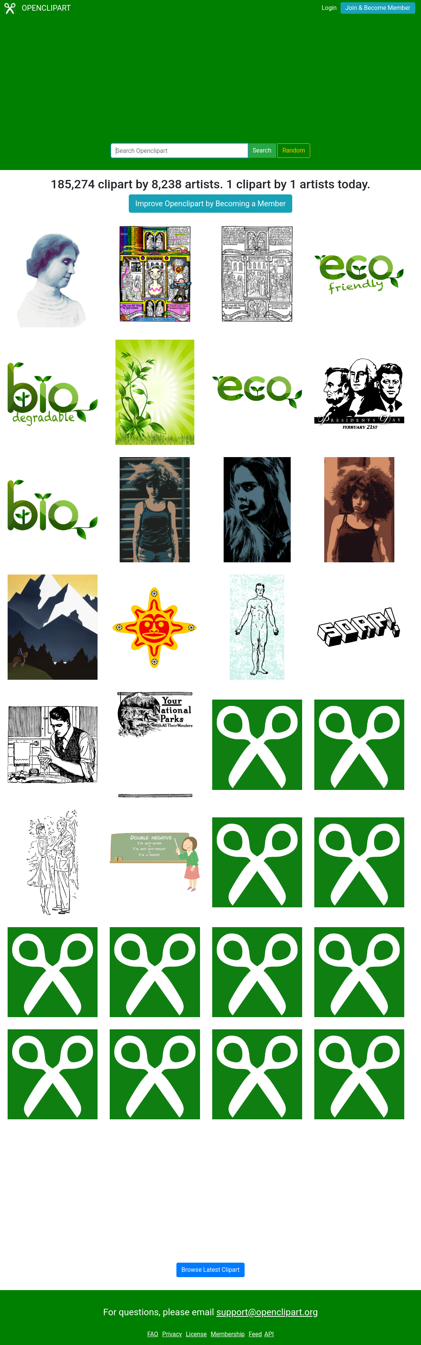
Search (262, 150)
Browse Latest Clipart (210, 1269)
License (196, 1334)
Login (329, 7)
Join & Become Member (378, 7)
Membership (228, 1334)
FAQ (152, 1334)
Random (293, 150)
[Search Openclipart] (179, 150)
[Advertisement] (210, 80)
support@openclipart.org (267, 1312)
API (269, 1334)
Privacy (172, 1334)
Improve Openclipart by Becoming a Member (210, 203)
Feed (255, 1334)
